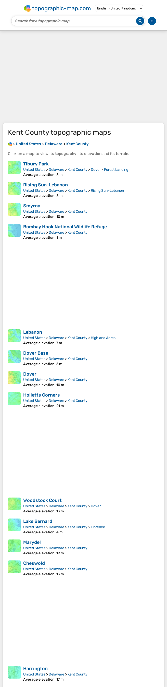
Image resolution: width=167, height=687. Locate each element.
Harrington (35, 668)
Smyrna (31, 206)
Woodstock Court (42, 500)
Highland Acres (103, 338)
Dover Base (35, 353)
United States (34, 169)
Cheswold (34, 563)
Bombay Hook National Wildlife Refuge (65, 227)
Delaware (56, 169)
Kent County (77, 169)
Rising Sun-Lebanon (45, 185)
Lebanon (32, 332)
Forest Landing (116, 169)
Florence (98, 527)
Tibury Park (36, 164)
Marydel (32, 542)
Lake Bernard (37, 521)
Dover (96, 169)
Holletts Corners (41, 395)
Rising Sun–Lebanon (107, 190)
